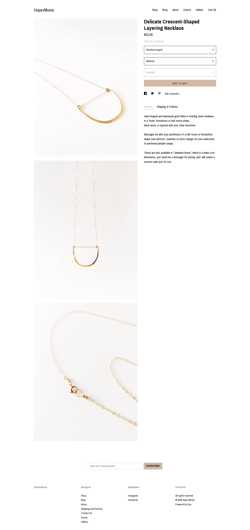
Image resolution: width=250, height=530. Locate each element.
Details (148, 107)
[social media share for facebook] (145, 93)
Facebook (133, 500)
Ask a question (172, 93)
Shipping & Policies (167, 107)
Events (187, 10)
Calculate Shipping (154, 41)
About (175, 10)
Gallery (199, 10)
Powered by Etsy (183, 504)
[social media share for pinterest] (159, 93)
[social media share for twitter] (152, 93)
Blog (165, 10)
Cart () (212, 10)
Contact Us (86, 513)
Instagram (133, 495)
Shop (155, 10)
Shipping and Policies (91, 508)
